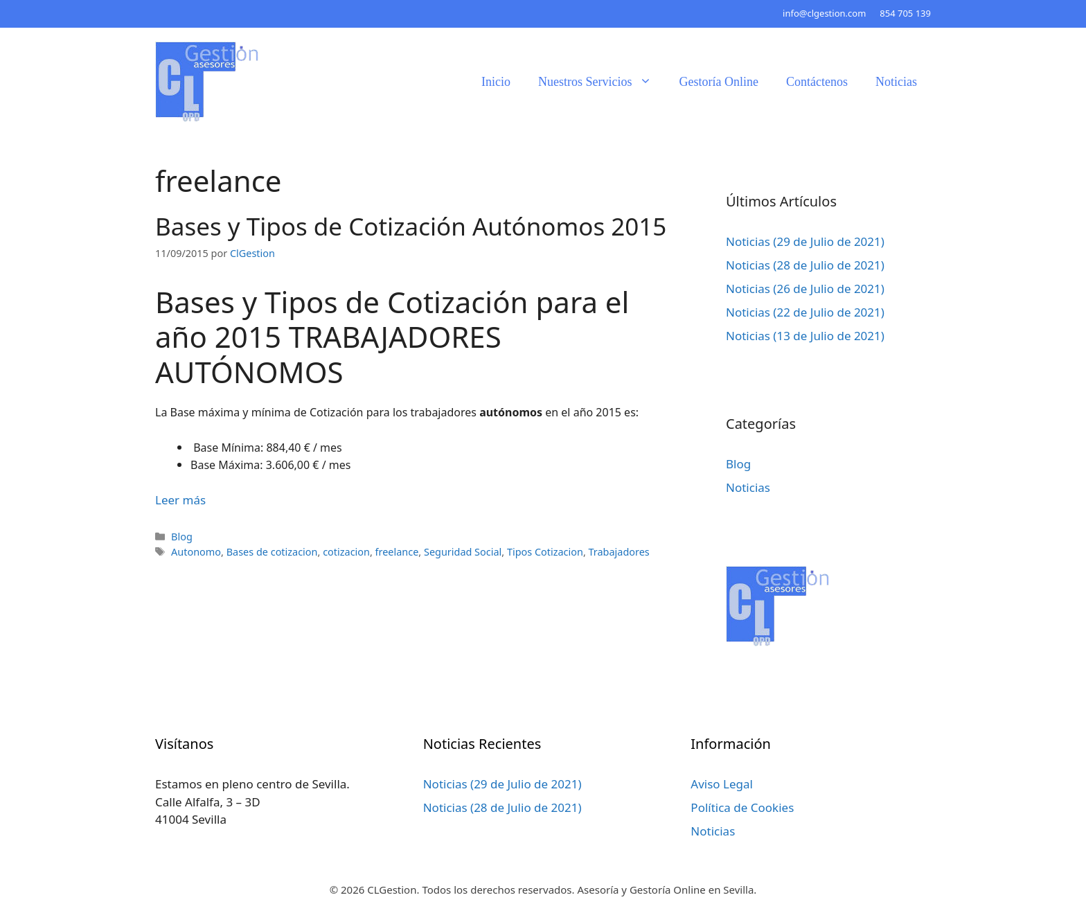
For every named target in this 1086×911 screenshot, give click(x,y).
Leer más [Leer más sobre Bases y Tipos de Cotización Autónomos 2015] (180, 500)
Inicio (495, 82)
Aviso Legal (722, 784)
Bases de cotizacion (272, 551)
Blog (182, 536)
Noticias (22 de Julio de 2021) (805, 312)
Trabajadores (619, 551)
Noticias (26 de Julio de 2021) (805, 289)
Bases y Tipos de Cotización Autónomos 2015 (410, 226)
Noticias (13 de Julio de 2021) (805, 336)
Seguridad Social (462, 551)
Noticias (896, 82)
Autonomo (196, 551)
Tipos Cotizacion (545, 551)
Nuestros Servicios (601, 82)
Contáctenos (817, 82)
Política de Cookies (742, 807)
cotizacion (346, 551)
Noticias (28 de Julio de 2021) (805, 265)
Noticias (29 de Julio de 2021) (805, 241)
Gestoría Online (718, 82)
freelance (397, 551)
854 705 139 (905, 13)
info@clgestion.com (824, 13)
